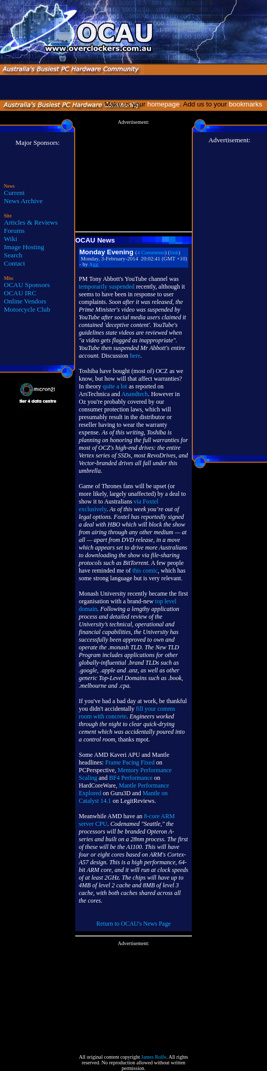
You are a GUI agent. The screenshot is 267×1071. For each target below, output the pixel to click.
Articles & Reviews (31, 222)
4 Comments (151, 252)
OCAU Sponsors (27, 285)
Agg (93, 264)
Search (13, 255)
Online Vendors (25, 301)
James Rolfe (153, 1057)
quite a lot (115, 386)
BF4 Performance (130, 777)
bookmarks (247, 104)
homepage (163, 104)
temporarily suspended (107, 286)
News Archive (23, 201)
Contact (14, 263)
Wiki (10, 239)
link (174, 252)
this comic (145, 570)
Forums (14, 230)
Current (14, 192)
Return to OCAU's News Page (133, 923)
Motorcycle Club (27, 309)
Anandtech (134, 394)
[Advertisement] (133, 176)
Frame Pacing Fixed (130, 762)
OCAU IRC (20, 293)
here (135, 355)
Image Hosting (24, 247)
